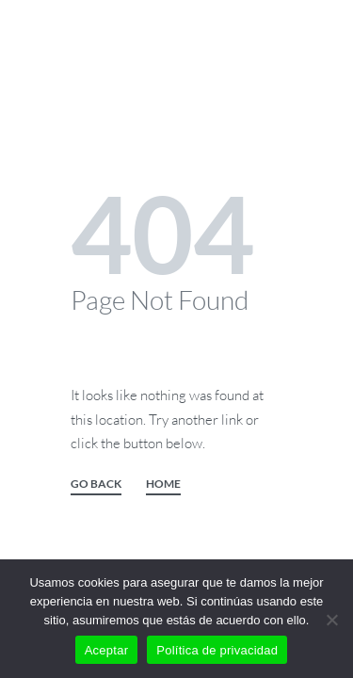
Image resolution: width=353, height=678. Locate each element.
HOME (163, 484)
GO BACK (96, 484)
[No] (332, 616)
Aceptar (107, 650)
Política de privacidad (217, 650)
